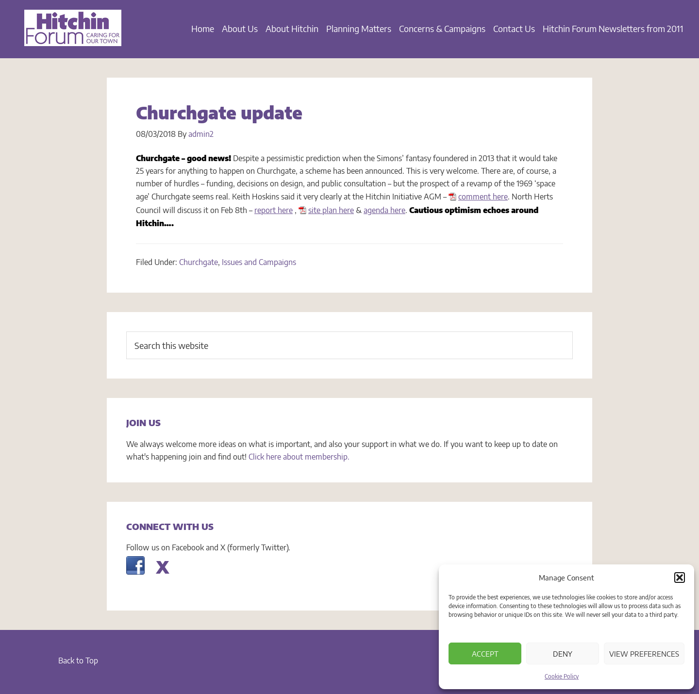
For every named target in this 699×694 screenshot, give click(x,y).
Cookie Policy (562, 676)
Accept (485, 653)
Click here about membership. (299, 457)
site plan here (331, 210)
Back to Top (78, 660)
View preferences (644, 653)
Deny (562, 653)
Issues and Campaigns (259, 262)
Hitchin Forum (72, 34)
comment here (483, 196)
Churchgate (198, 262)
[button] (679, 577)
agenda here (384, 210)
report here (273, 210)
